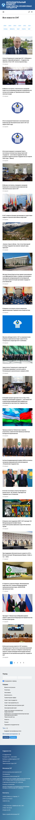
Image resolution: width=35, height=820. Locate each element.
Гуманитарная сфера (10, 697)
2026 (5, 25)
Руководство (6, 774)
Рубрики (5, 684)
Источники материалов (11, 734)
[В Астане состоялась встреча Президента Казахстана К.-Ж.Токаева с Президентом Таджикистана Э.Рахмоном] (17, 483)
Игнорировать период (9, 681)
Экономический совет (10, 708)
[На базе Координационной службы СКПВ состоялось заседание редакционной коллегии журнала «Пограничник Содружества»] (17, 452)
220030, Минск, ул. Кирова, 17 (11, 796)
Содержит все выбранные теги (12, 731)
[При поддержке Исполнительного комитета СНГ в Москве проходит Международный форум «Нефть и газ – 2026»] (17, 545)
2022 (24, 25)
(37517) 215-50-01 (7, 798)
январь (6, 29)
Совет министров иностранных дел (14, 705)
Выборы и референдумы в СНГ (11, 759)
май (29, 29)
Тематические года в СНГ (10, 763)
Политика (7, 690)
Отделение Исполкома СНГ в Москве (13, 782)
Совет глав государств (10, 700)
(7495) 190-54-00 (7, 807)
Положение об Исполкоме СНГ (11, 776)
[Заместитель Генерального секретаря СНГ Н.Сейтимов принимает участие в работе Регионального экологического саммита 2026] (17, 359)
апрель (24, 29)
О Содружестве (7, 754)
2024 (14, 25)
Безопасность (8, 695)
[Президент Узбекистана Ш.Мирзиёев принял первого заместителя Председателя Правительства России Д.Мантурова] (17, 608)
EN (31, 12)
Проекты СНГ (6, 761)
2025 (9, 25)
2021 (29, 25)
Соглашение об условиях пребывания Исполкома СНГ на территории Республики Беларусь (16, 779)
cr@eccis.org (6, 801)
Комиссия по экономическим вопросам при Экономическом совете (16, 714)
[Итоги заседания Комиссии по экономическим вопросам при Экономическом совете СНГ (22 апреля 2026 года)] (17, 113)
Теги (5, 728)
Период (5, 674)
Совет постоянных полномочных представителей (13, 711)
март (18, 29)
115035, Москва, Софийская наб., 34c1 (13, 805)
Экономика (7, 692)
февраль (12, 29)
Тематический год (9, 717)
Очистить (6, 737)
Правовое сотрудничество (11, 724)
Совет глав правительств (11, 702)
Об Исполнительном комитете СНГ (12, 772)
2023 (19, 25)
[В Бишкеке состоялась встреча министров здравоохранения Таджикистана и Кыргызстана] (17, 299)
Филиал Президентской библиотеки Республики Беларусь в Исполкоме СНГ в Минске (16, 787)
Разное (6, 722)
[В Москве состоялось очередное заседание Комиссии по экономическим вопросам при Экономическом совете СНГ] (17, 177)
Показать (13, 737)
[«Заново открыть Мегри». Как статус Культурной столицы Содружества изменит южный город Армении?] (17, 236)
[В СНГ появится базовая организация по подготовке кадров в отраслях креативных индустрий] (17, 206)
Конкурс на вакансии (8, 784)
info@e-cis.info (6, 810)
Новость (6, 719)
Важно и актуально (9, 687)
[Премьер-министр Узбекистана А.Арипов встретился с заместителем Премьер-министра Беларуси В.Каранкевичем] (17, 422)
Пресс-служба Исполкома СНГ (11, 814)
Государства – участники (10, 756)
